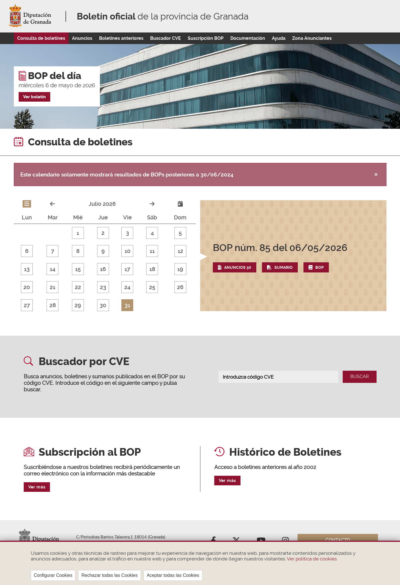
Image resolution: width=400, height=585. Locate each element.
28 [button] (52, 305)
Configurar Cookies (53, 575)
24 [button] (127, 287)
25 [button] (152, 287)
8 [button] (78, 251)
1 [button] (77, 233)
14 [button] (52, 269)
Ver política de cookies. (312, 559)
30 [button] (103, 305)
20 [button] (26, 287)
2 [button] (102, 233)
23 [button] (103, 287)
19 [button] (180, 269)
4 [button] (152, 233)
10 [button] (127, 251)
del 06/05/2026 (280, 247)
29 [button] (78, 305)
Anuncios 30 (237, 267)
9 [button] (103, 251)
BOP (319, 267)
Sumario (283, 267)
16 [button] (103, 269)
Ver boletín (34, 96)
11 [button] (152, 251)
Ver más (36, 487)
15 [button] (78, 269)
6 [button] (27, 251)
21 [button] (52, 287)
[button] (293, 257)
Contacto (337, 540)
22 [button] (78, 287)
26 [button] (180, 287)
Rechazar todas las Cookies (109, 575)
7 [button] (52, 251)
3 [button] (127, 233)
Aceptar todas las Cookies (173, 575)
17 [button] (127, 269)
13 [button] (27, 269)
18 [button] (152, 269)
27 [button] (27, 305)
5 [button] (180, 233)
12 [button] (180, 251)
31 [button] (127, 305)
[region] (200, 563)
